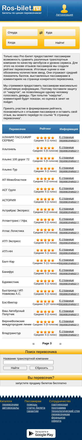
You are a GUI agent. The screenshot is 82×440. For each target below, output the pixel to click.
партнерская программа (59, 406)
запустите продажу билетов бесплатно (41, 383)
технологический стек (65, 411)
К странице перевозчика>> (69, 139)
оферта (56, 420)
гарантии (33, 411)
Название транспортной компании (25, 358)
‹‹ (34, 343)
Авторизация (64, 14)
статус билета (36, 407)
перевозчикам (60, 414)
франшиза (58, 417)
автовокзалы (10, 407)
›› (60, 343)
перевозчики (10, 404)
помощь (32, 404)
